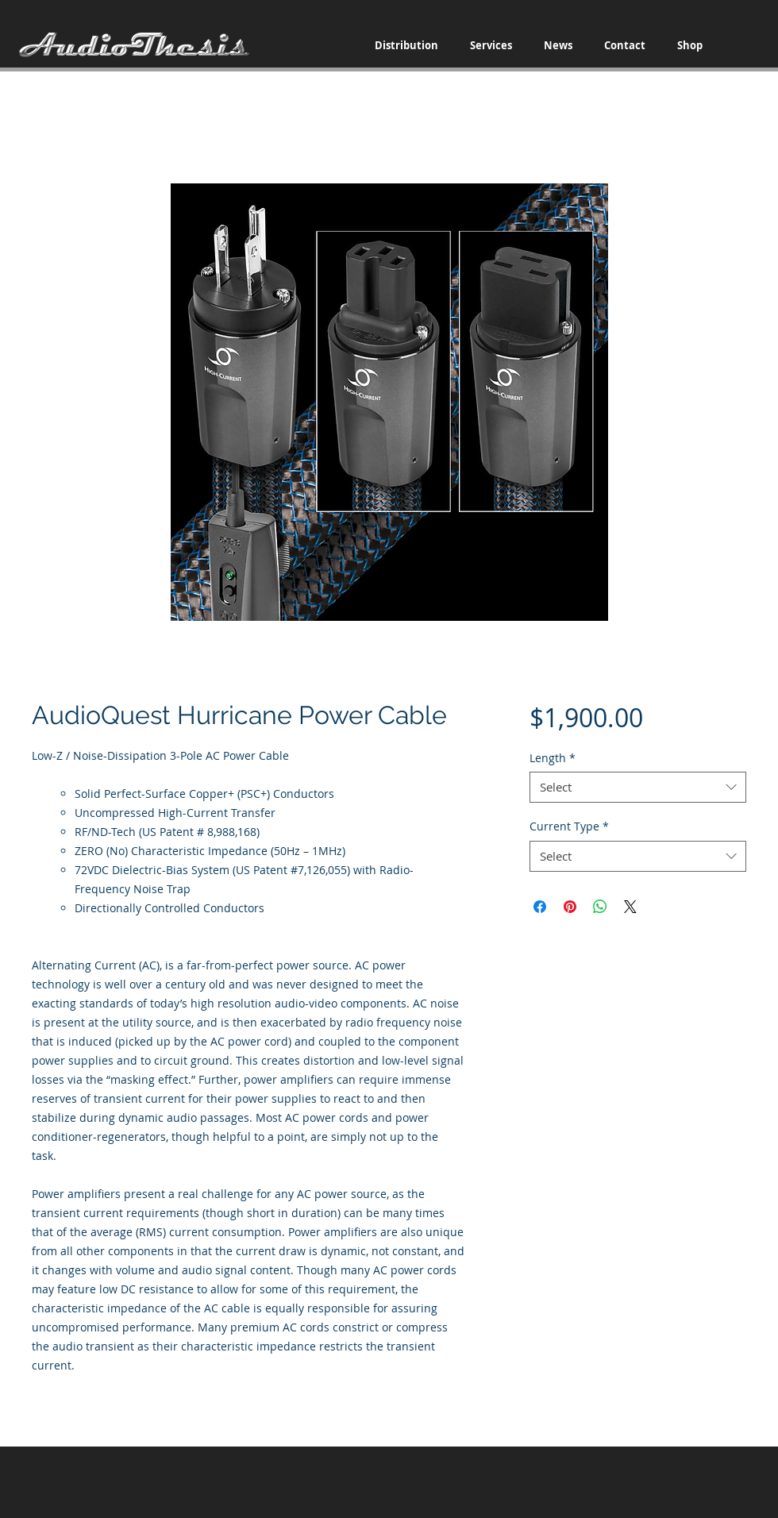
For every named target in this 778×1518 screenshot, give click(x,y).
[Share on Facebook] (539, 906)
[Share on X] (630, 906)
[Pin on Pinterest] (570, 906)
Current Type (569, 826)
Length (553, 757)
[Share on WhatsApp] (600, 906)
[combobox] (638, 787)
